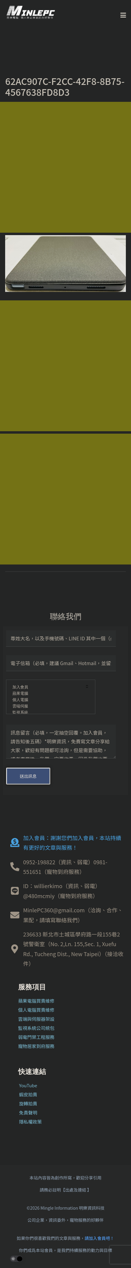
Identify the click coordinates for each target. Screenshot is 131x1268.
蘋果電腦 (46, 694)
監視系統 (46, 713)
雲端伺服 (46, 706)
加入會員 (46, 687)
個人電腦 (46, 700)
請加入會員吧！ (99, 1238)
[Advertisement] (65, 167)
